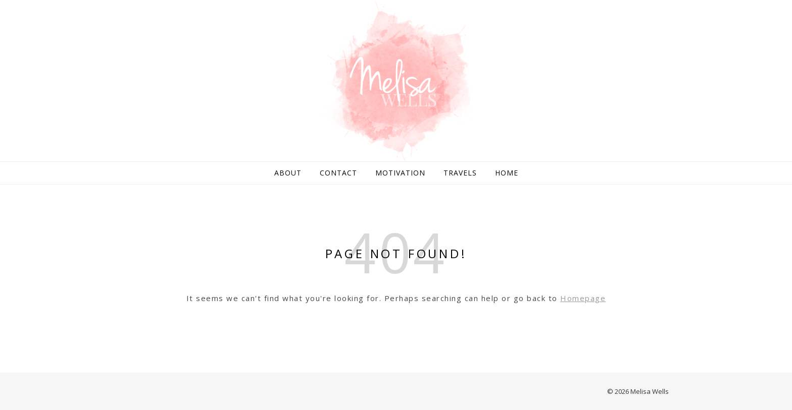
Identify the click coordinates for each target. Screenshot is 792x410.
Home (506, 173)
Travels (460, 173)
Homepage (583, 298)
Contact (338, 173)
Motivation (400, 173)
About (288, 173)
